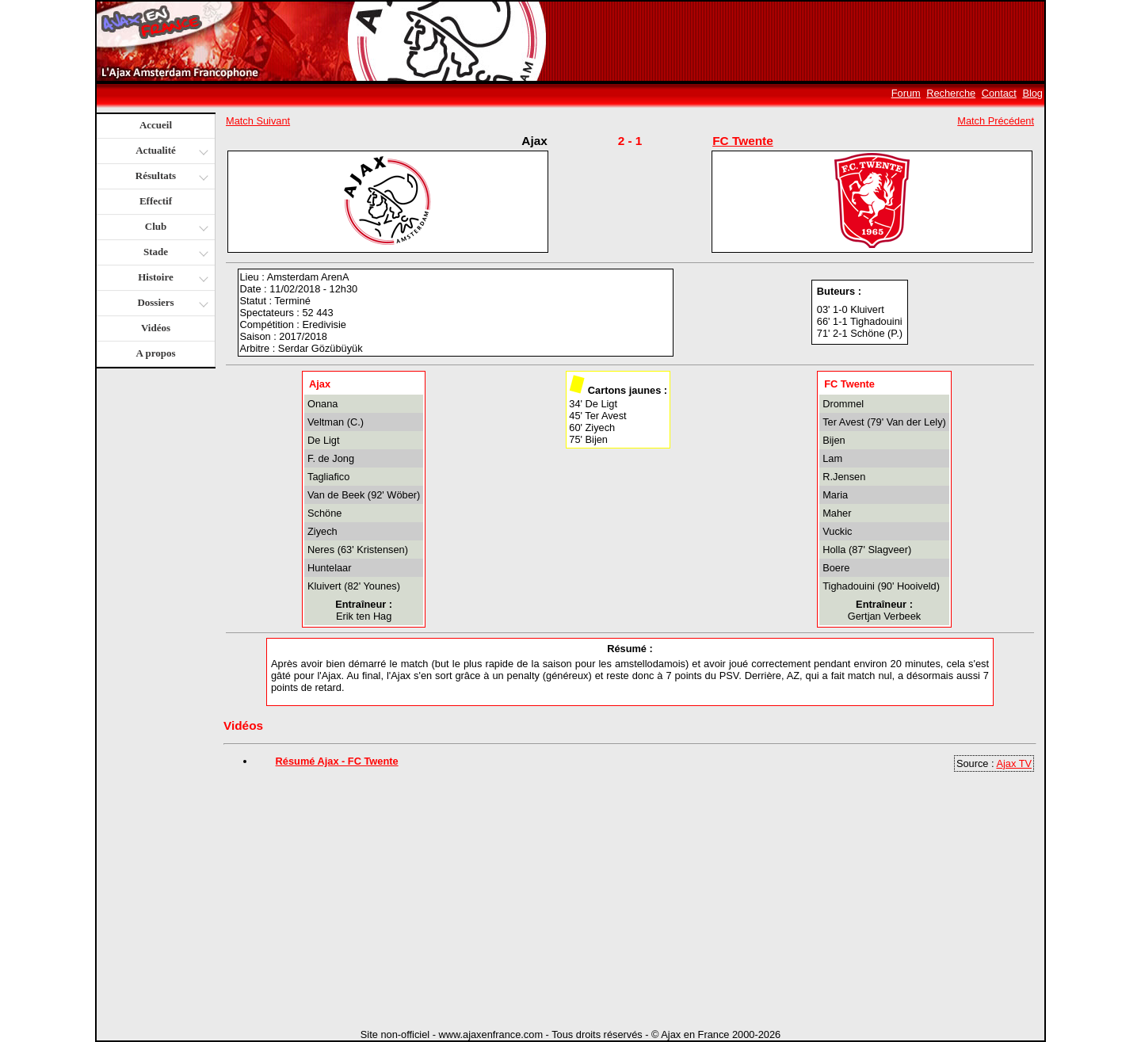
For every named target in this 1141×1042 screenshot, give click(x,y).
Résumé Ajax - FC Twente (337, 761)
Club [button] (174, 227)
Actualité (170, 151)
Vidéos (155, 328)
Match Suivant (258, 121)
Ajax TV (1014, 763)
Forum (906, 93)
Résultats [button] (169, 177)
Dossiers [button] (170, 303)
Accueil (155, 125)
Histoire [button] (171, 278)
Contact (999, 93)
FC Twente (742, 140)
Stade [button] (173, 253)
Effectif (155, 201)
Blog (1032, 93)
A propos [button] (156, 353)
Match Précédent (995, 121)
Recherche (950, 93)
